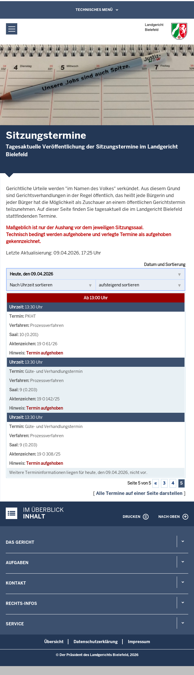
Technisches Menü (94, 9)
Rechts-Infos (21, 603)
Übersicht (54, 641)
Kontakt (16, 583)
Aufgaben (17, 562)
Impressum (139, 641)
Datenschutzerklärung (96, 641)
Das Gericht (20, 542)
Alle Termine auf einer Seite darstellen (139, 493)
